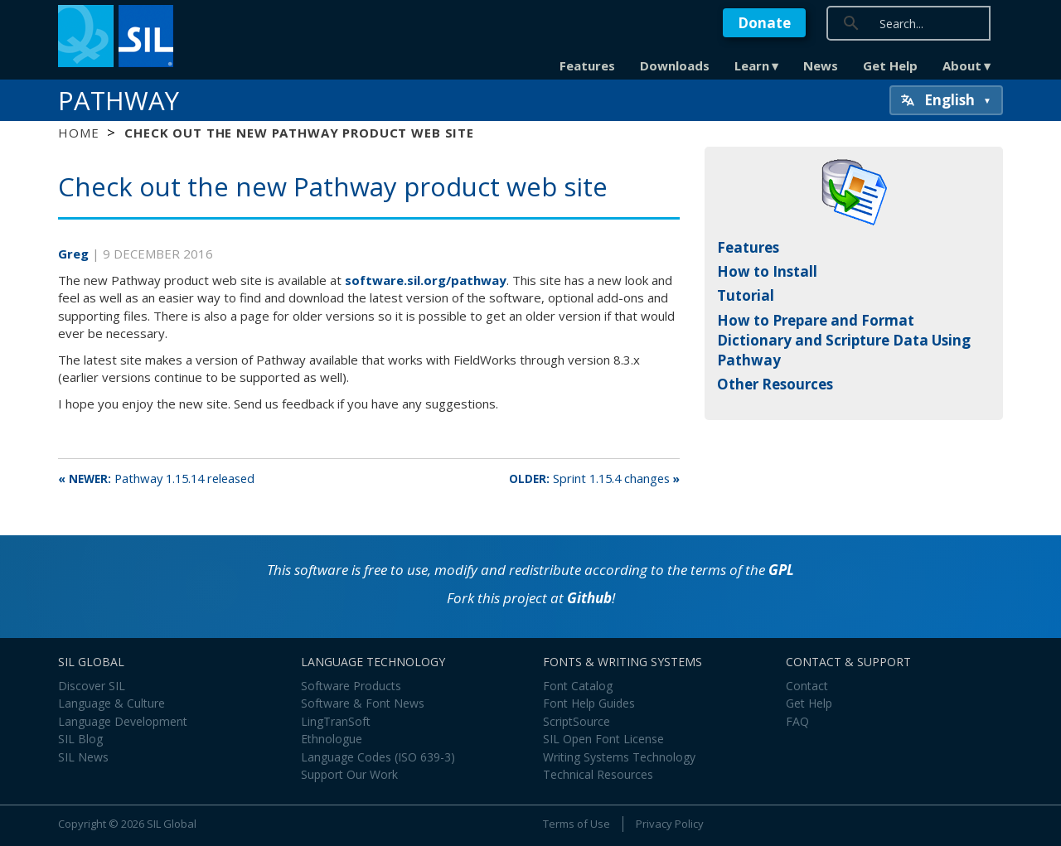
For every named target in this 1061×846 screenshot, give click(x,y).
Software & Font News (362, 703)
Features (587, 65)
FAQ (797, 721)
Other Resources (775, 384)
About (961, 65)
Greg (75, 253)
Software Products (351, 686)
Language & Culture (111, 703)
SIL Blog (80, 739)
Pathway (118, 100)
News (820, 65)
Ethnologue (331, 739)
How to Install (767, 271)
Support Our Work (349, 774)
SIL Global (171, 823)
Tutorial (745, 295)
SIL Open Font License (603, 739)
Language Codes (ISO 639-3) (378, 757)
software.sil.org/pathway (425, 280)
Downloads (675, 65)
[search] (954, 22)
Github (589, 597)
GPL (781, 569)
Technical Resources (598, 774)
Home (78, 132)
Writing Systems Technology (619, 757)
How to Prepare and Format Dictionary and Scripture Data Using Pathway (844, 340)
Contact (807, 686)
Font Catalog (578, 686)
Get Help (890, 65)
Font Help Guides (589, 703)
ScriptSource (576, 721)
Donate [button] (764, 22)
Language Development (122, 721)
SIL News (83, 757)
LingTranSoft (336, 721)
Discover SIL (91, 686)
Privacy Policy (670, 823)
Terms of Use (576, 823)
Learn (751, 65)
